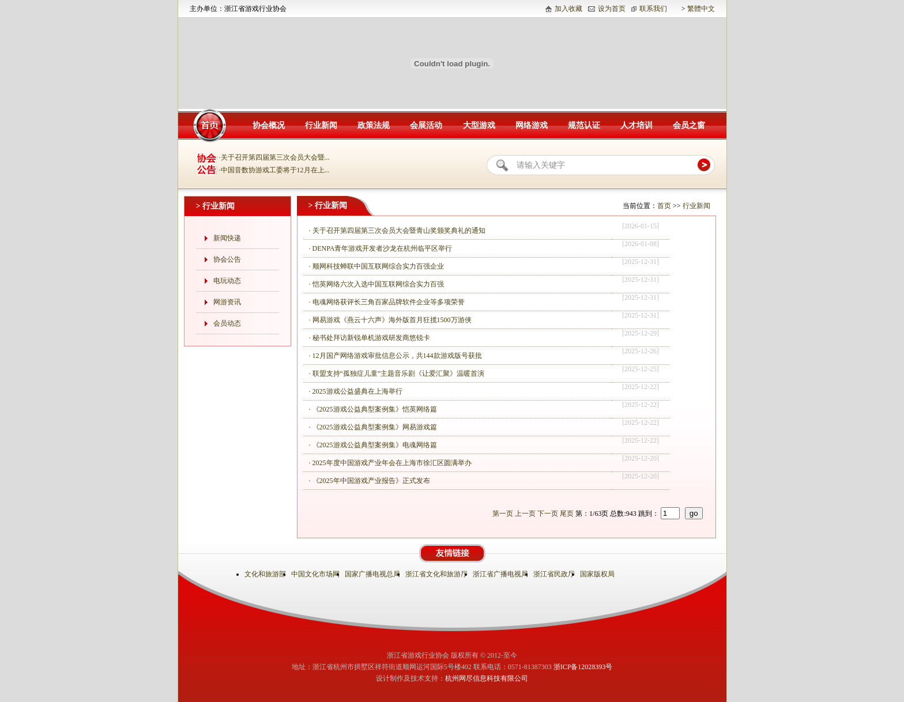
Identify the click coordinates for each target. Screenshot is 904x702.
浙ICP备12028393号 (583, 667)
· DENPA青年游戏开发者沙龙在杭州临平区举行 (381, 248)
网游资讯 (227, 302)
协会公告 (227, 259)
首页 (664, 206)
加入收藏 (568, 9)
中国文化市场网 (316, 574)
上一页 (525, 513)
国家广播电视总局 (373, 574)
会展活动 (426, 125)
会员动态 (227, 323)
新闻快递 (227, 238)
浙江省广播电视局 (501, 574)
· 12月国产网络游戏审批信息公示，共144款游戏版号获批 (395, 356)
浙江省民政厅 (555, 574)
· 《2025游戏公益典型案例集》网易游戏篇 (373, 427)
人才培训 (636, 125)
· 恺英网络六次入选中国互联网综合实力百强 (376, 284)
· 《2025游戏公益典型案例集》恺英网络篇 (373, 409)
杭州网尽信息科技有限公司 (486, 678)
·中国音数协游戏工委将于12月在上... (274, 170)
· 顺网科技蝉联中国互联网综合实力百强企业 (376, 266)
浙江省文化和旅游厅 (437, 574)
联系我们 (653, 9)
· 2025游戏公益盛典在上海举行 (355, 391)
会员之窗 (689, 125)
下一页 (547, 513)
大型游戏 (479, 125)
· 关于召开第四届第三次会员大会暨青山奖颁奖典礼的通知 (397, 231)
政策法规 (373, 125)
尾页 (567, 513)
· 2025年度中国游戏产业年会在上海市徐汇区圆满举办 (390, 463)
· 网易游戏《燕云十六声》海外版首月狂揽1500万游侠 (390, 320)
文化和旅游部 (266, 574)
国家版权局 (598, 574)
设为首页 (612, 9)
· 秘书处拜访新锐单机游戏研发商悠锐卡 (369, 338)
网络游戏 (531, 125)
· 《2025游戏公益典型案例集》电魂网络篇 (373, 445)
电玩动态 (227, 281)
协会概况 (269, 125)
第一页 (502, 513)
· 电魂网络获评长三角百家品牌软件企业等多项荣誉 (387, 302)
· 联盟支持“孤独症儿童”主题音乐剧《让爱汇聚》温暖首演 (397, 373)
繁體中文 (701, 9)
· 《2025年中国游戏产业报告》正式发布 (369, 481)
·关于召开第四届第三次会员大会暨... (274, 157)
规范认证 (584, 125)
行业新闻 (321, 125)
